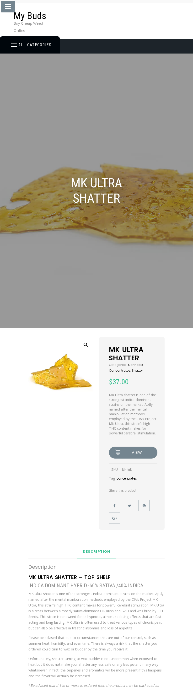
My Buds (30, 16)
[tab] (96, 553)
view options (137, 454)
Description (96, 552)
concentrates (127, 478)
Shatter (137, 370)
